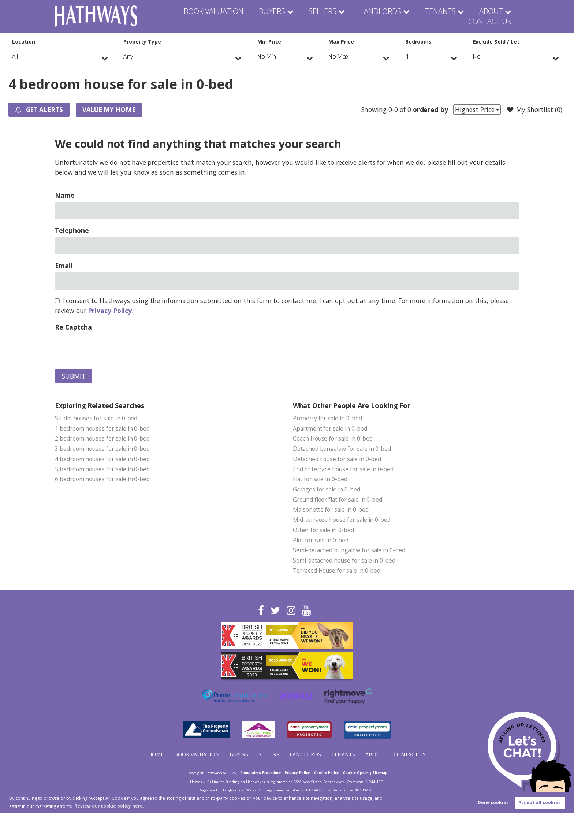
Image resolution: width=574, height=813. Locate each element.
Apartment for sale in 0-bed (330, 429)
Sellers (279, 16)
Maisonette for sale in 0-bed (331, 511)
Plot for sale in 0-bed (321, 542)
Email (63, 265)
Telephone (72, 230)
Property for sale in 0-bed (327, 419)
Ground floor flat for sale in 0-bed (338, 501)
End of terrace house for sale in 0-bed (344, 470)
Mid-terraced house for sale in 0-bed (342, 521)
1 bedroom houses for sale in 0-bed (102, 429)
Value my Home (112, 109)
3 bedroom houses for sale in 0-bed (102, 449)
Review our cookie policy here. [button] (109, 805)
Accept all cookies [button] (539, 802)
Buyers (231, 16)
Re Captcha (73, 327)
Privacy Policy (109, 311)
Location (23, 41)
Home (155, 754)
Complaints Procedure (257, 773)
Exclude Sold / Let (496, 41)
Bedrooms (418, 41)
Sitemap (385, 773)
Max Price (341, 41)
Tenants (388, 16)
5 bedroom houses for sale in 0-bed (102, 470)
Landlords (333, 16)
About (437, 16)
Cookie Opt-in (359, 773)
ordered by (429, 109)
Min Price (269, 41)
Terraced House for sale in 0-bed (337, 573)
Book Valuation (177, 16)
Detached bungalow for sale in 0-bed (342, 449)
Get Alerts (40, 110)
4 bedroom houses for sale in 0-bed (102, 460)
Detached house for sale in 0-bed (337, 460)
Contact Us (491, 16)
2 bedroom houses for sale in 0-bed (102, 439)
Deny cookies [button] (493, 802)
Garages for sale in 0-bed (327, 491)
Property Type (142, 41)
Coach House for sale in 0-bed (333, 439)
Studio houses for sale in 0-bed (96, 419)
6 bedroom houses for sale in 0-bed (102, 480)
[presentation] (110, 348)
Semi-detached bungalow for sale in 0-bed (350, 552)
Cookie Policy (328, 773)
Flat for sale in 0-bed (320, 480)
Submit (74, 376)
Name (65, 195)
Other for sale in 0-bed (323, 532)
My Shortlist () (534, 109)
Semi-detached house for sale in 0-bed (344, 562)
